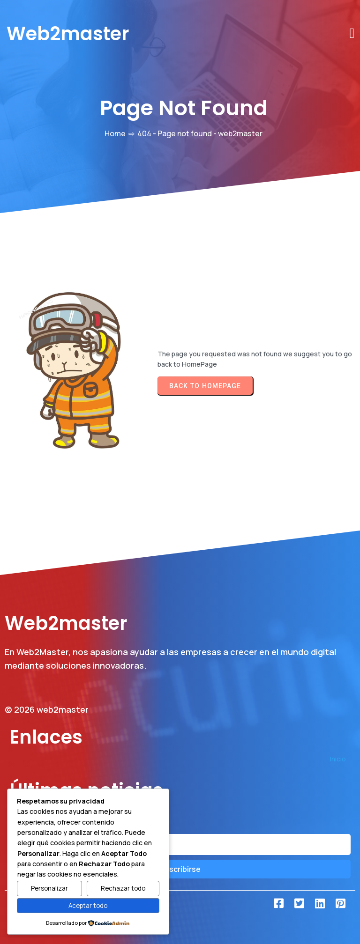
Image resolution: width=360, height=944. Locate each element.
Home (115, 133)
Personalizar (49, 888)
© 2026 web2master (47, 709)
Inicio (338, 758)
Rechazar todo (123, 888)
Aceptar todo (87, 905)
